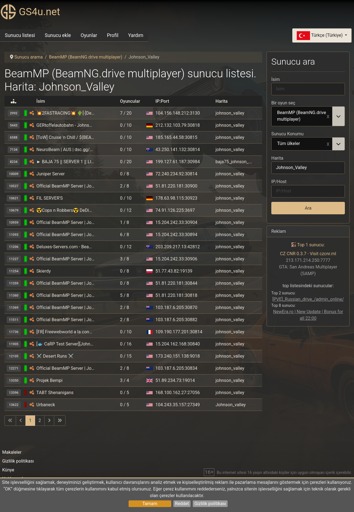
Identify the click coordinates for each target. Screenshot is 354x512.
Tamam (149, 503)
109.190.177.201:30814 (178, 331)
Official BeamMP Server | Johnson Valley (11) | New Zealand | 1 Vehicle (66, 307)
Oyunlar (89, 35)
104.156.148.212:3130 (177, 113)
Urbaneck (46, 404)
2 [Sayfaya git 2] (39, 420)
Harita (277, 158)
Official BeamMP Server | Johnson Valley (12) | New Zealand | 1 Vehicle (66, 319)
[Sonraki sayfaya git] (49, 420)
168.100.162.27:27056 (177, 392)
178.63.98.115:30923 (176, 198)
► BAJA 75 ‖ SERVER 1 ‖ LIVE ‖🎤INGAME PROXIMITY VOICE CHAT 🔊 (66, 161)
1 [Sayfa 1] (30, 420)
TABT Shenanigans (55, 392)
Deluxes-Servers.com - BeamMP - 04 (66, 246)
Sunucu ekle (58, 35)
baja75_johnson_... (233, 161)
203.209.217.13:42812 (177, 246)
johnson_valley (229, 113)
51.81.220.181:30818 (176, 295)
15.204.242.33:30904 (176, 222)
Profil (112, 35)
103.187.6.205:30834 (176, 368)
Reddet (182, 503)
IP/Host (279, 181)
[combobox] (308, 116)
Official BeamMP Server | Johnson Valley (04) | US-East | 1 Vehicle (66, 222)
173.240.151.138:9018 (177, 356)
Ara (308, 208)
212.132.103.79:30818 (177, 125)
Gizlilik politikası (210, 503)
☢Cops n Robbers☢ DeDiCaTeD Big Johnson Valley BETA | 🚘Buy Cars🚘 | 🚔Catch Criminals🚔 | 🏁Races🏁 (66, 210)
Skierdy (44, 271)
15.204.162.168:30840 (177, 344)
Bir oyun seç (283, 102)
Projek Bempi (50, 380)
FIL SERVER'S (50, 198)
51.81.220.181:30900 (176, 186)
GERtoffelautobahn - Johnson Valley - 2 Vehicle (66, 125)
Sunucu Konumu (287, 133)
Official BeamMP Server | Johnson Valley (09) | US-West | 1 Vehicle (66, 186)
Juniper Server (51, 173)
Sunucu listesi (20, 35)
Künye (8, 470)
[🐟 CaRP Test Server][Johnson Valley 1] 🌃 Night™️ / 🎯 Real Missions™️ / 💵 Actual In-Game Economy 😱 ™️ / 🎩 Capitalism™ (66, 344)
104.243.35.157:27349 (177, 404)
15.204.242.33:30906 (176, 259)
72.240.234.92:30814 (176, 173)
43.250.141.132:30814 (177, 149)
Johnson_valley (230, 404)
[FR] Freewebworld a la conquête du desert (66, 331)
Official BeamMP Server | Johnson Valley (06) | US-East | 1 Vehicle (66, 234)
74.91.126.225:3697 (175, 210)
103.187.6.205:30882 (176, 319)
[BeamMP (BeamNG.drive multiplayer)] (32, 113)
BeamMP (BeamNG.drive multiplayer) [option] (302, 116)
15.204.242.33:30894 (176, 234)
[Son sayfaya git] (60, 420)
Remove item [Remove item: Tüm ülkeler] (328, 144)
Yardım (135, 35)
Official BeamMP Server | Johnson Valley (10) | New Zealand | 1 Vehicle (66, 368)
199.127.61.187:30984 (177, 161)
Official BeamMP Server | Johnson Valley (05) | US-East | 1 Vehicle (66, 259)
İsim (275, 79)
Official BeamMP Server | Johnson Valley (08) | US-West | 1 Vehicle (66, 295)
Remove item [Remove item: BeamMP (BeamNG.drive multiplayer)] (328, 116)
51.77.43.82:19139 (173, 271)
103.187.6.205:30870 (176, 307)
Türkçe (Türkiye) (320, 35)
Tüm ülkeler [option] (302, 144)
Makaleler (12, 452)
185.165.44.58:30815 (176, 137)
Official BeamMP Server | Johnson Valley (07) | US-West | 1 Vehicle (66, 283)
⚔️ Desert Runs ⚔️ (55, 356)
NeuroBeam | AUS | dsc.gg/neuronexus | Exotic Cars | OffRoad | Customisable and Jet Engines (66, 149)
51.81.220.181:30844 (176, 283)
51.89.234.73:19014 (175, 380)
